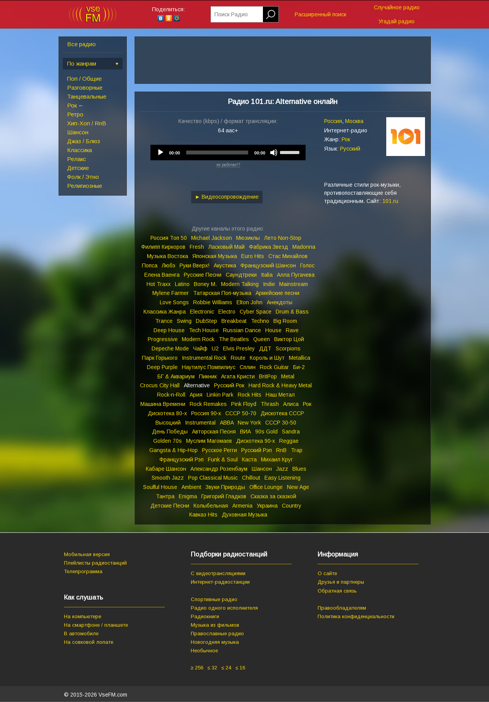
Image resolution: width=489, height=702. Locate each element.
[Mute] (274, 152)
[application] (228, 152)
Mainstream (293, 284)
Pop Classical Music (213, 478)
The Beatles (234, 339)
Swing (184, 321)
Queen (261, 339)
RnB (281, 450)
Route (238, 358)
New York (249, 422)
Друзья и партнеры (341, 582)
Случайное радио (397, 7)
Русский (350, 149)
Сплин (248, 367)
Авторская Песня (214, 431)
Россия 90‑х (206, 413)
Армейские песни (277, 293)
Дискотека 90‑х (255, 441)
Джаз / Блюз (83, 141)
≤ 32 (212, 668)
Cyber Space (255, 312)
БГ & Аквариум (176, 376)
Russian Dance (242, 330)
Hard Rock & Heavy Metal (280, 385)
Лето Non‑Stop (282, 238)
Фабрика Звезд (268, 247)
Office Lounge (266, 487)
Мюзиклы (248, 238)
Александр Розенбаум (218, 469)
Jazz (282, 469)
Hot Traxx (159, 284)
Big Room (285, 321)
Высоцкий (168, 422)
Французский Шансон (268, 265)
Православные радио (217, 633)
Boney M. (205, 284)
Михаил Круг (277, 459)
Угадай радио (396, 21)
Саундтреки (241, 275)
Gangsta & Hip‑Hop (173, 450)
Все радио (81, 44)
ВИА (245, 431)
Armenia (242, 506)
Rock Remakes (208, 404)
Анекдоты (279, 302)
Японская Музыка (214, 256)
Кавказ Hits (203, 514)
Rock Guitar (274, 367)
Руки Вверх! (194, 265)
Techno (260, 321)
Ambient (191, 487)
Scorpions (288, 348)
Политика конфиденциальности (356, 616)
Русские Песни (202, 275)
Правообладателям (342, 608)
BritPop (268, 376)
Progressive (163, 339)
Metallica (299, 358)
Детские (78, 168)
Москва (354, 121)
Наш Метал (280, 395)
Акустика (225, 265)
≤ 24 (226, 668)
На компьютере (82, 616)
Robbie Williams (212, 302)
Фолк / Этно (83, 176)
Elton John (250, 302)
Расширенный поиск (320, 14)
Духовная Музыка (244, 514)
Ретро (75, 114)
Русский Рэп (256, 450)
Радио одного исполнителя (224, 608)
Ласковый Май (226, 247)
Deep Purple (162, 367)
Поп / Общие (84, 78)
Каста (249, 459)
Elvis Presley (239, 348)
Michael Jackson (211, 238)
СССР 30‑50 (280, 422)
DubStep (206, 321)
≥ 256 (197, 668)
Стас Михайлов (288, 256)
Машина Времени (162, 404)
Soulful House (160, 487)
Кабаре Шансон (166, 469)
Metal (287, 376)
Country (291, 506)
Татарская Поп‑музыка (222, 293)
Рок (72, 105)
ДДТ (265, 348)
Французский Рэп (181, 459)
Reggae (289, 441)
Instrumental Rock (204, 358)
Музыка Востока (167, 256)
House (273, 330)
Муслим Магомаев (209, 441)
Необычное (204, 650)
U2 (215, 348)
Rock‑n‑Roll (171, 395)
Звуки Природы (225, 487)
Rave (292, 330)
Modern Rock (198, 339)
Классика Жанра (164, 312)
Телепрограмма (83, 571)
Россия (333, 121)
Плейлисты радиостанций (95, 563)
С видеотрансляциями (218, 573)
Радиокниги (205, 616)
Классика (79, 150)
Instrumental (200, 422)
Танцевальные (86, 96)
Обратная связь (337, 591)
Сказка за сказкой (273, 496)
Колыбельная (211, 506)
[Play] (160, 152)
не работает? (228, 165)
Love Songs (174, 302)
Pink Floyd (243, 404)
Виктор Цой (289, 339)
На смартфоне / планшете (96, 625)
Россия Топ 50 (168, 238)
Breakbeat (234, 321)
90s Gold (266, 431)
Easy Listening (282, 478)
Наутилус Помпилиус (208, 367)
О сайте (327, 573)
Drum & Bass (292, 312)
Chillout (251, 478)
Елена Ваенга (162, 275)
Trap (296, 450)
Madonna (303, 247)
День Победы (170, 431)
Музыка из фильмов (215, 625)
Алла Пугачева (295, 275)
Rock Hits (249, 395)
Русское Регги (219, 450)
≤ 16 (240, 668)
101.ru (390, 201)
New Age (298, 487)
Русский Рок (229, 385)
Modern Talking (240, 284)
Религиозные (84, 185)
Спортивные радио (214, 599)
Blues (299, 469)
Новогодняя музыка (215, 642)
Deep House (169, 330)
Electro (226, 312)
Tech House (204, 330)
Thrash (270, 404)
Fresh (197, 247)
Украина (267, 506)
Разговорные (84, 87)
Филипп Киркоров (163, 247)
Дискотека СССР (282, 413)
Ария (196, 395)
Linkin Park (220, 395)
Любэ (168, 265)
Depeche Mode (170, 348)
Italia (267, 275)
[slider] (217, 152)
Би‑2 (299, 367)
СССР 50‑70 (240, 413)
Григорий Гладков (223, 496)
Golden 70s (167, 441)
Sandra (291, 431)
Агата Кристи (238, 376)
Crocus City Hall (160, 385)
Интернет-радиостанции (220, 582)
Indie (269, 284)
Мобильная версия (87, 554)
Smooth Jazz (168, 478)
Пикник (208, 376)
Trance (164, 321)
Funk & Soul (223, 459)
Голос (307, 265)
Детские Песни (169, 506)
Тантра (165, 496)
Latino (182, 284)
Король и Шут (267, 358)
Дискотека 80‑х (167, 413)
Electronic (202, 312)
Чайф (200, 348)
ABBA (226, 422)
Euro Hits (252, 256)
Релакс (76, 159)
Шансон (77, 132)
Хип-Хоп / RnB (86, 123)
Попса (149, 265)
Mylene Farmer (170, 293)
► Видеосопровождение (227, 197)
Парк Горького (160, 358)
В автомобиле (81, 633)
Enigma (188, 496)
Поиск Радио (231, 14)
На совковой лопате (88, 642)
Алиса (291, 404)
